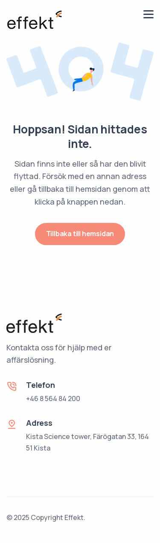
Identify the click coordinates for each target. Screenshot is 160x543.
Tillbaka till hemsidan (80, 233)
